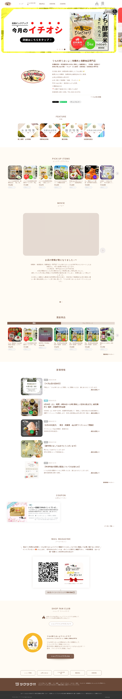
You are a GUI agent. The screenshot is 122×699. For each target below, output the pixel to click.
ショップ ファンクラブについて (61, 624)
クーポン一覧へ (108, 526)
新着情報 (52, 4)
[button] (75, 102)
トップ (21, 4)
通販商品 (42, 4)
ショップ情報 (28, 673)
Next (117, 173)
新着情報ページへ (108, 482)
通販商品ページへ (108, 354)
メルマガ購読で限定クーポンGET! (73, 583)
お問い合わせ (44, 673)
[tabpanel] (61, 30)
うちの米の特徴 (31, 3)
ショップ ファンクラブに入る (60, 656)
